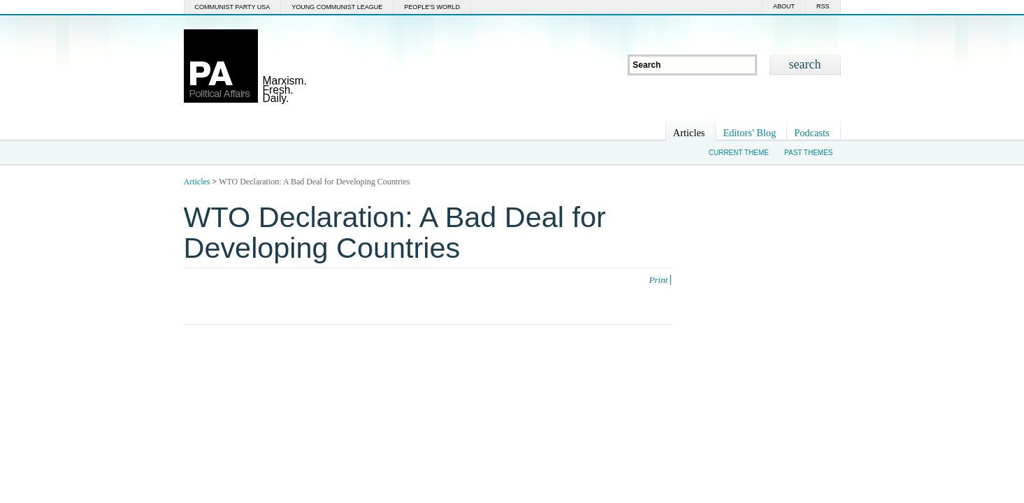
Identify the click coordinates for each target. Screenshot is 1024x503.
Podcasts (811, 132)
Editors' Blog (749, 132)
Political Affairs (221, 66)
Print (658, 280)
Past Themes (808, 152)
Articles (689, 132)
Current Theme (739, 152)
